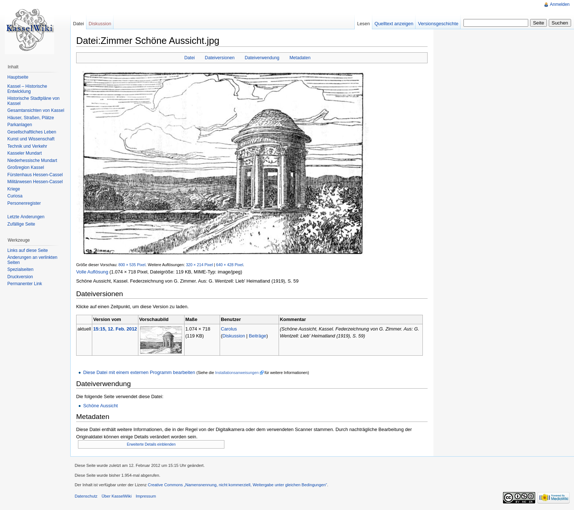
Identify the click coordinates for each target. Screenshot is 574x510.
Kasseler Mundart (24, 153)
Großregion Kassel (25, 167)
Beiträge (257, 336)
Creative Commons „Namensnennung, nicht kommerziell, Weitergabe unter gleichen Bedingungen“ (237, 485)
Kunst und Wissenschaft (31, 138)
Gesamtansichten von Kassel (35, 110)
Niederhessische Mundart (32, 160)
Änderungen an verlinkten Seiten (32, 260)
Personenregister (24, 203)
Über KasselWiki (116, 496)
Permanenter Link (24, 283)
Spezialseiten (20, 269)
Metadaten (300, 57)
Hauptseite (17, 77)
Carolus (229, 329)
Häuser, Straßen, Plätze (30, 117)
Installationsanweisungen (237, 372)
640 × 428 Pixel (229, 264)
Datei (189, 57)
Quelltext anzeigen (393, 23)
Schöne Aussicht (100, 405)
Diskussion (233, 336)
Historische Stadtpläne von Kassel (33, 101)
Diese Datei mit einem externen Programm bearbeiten (139, 372)
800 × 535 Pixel (132, 264)
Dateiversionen (220, 57)
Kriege (13, 189)
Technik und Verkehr (27, 146)
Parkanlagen (19, 124)
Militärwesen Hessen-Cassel (35, 181)
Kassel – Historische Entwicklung (27, 89)
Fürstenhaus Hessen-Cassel (35, 174)
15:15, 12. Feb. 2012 (115, 329)
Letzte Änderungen (25, 216)
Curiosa (14, 196)
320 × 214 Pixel (199, 264)
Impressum (146, 496)
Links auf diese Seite (27, 250)
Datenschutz (86, 496)
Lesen (363, 23)
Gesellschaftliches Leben (31, 132)
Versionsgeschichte (438, 23)
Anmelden (560, 4)
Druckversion (20, 276)
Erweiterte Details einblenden (151, 444)
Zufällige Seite (21, 224)
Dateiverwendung (262, 57)
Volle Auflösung (92, 272)
